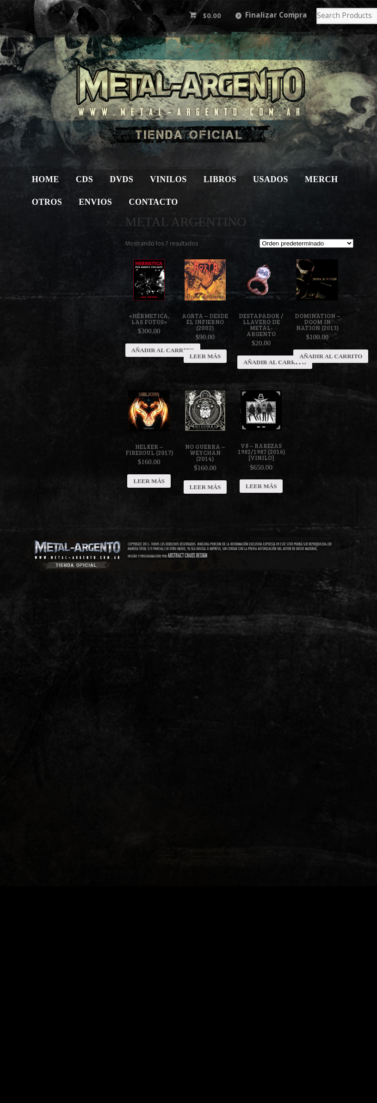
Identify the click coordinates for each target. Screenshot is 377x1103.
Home (45, 179)
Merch (321, 179)
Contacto (153, 202)
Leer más (205, 356)
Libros (220, 179)
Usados (270, 179)
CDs (84, 179)
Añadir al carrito (162, 350)
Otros (47, 202)
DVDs (121, 179)
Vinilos (168, 179)
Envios (95, 202)
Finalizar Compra (276, 15)
